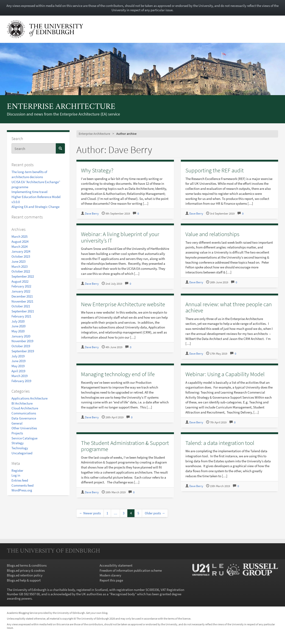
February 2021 (21, 316)
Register (17, 470)
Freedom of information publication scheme (131, 570)
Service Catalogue (24, 438)
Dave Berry (92, 213)
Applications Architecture (29, 398)
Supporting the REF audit (214, 170)
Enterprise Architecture (61, 107)
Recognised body (123, 594)
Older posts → (155, 513)
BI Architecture (22, 403)
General (16, 423)
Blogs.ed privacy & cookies (26, 570)
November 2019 (22, 341)
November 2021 (22, 301)
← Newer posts (90, 513)
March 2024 (19, 246)
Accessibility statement (116, 565)
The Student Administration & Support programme (125, 446)
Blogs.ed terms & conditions (27, 565)
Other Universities (24, 428)
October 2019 (20, 346)
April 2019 (18, 371)
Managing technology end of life (118, 374)
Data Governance (23, 418)
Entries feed (19, 480)
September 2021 (22, 311)
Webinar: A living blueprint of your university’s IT (120, 237)
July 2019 (18, 356)
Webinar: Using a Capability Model (225, 374)
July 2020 (18, 321)
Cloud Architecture (24, 408)
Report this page (111, 580)
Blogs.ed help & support (24, 580)
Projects (17, 433)
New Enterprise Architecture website (123, 304)
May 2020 (18, 331)
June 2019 (18, 361)
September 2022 (22, 276)
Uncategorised (21, 453)
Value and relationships (212, 234)
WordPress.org (21, 490)
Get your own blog (96, 613)
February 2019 (21, 381)
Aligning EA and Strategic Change (35, 206)
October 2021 (20, 306)
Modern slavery (110, 575)
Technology (19, 448)
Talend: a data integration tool (219, 443)
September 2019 (22, 351)
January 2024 (20, 251)
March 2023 (19, 266)
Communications (23, 413)
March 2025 (19, 236)
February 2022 (21, 286)
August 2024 (19, 241)
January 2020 (20, 336)
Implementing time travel (29, 192)
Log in (15, 475)
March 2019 (19, 376)
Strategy (17, 443)
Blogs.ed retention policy (24, 575)
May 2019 (18, 366)
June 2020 (18, 326)
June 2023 (18, 261)
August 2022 (19, 281)
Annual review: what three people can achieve (228, 307)
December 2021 (22, 296)
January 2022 (20, 291)
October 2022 (20, 271)
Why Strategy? (97, 170)
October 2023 (20, 256)
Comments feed (22, 485)
